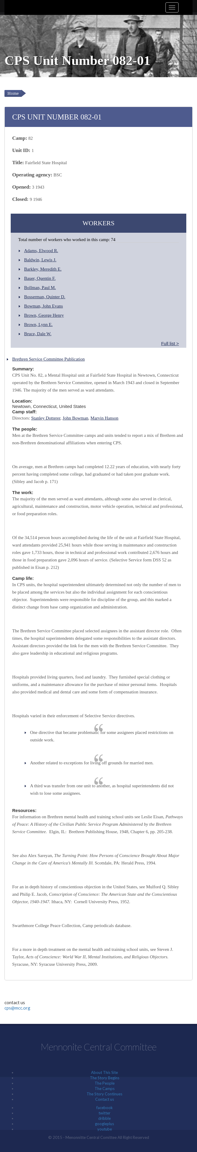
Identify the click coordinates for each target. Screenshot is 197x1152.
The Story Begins (104, 1077)
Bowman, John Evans (43, 306)
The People (105, 1083)
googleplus (104, 1123)
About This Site (104, 1072)
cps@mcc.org (17, 1007)
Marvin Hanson (104, 418)
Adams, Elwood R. (41, 250)
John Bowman (75, 418)
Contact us (104, 1099)
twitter (104, 1113)
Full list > (170, 343)
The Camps (105, 1088)
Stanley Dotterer (45, 418)
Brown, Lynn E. (38, 324)
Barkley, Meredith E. (43, 269)
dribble (104, 1118)
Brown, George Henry (44, 315)
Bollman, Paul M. (40, 287)
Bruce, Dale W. (37, 333)
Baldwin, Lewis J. (40, 259)
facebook (104, 1107)
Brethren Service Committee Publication (48, 359)
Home (13, 93)
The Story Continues (104, 1094)
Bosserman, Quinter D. (44, 296)
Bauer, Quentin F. (40, 278)
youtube (104, 1129)
